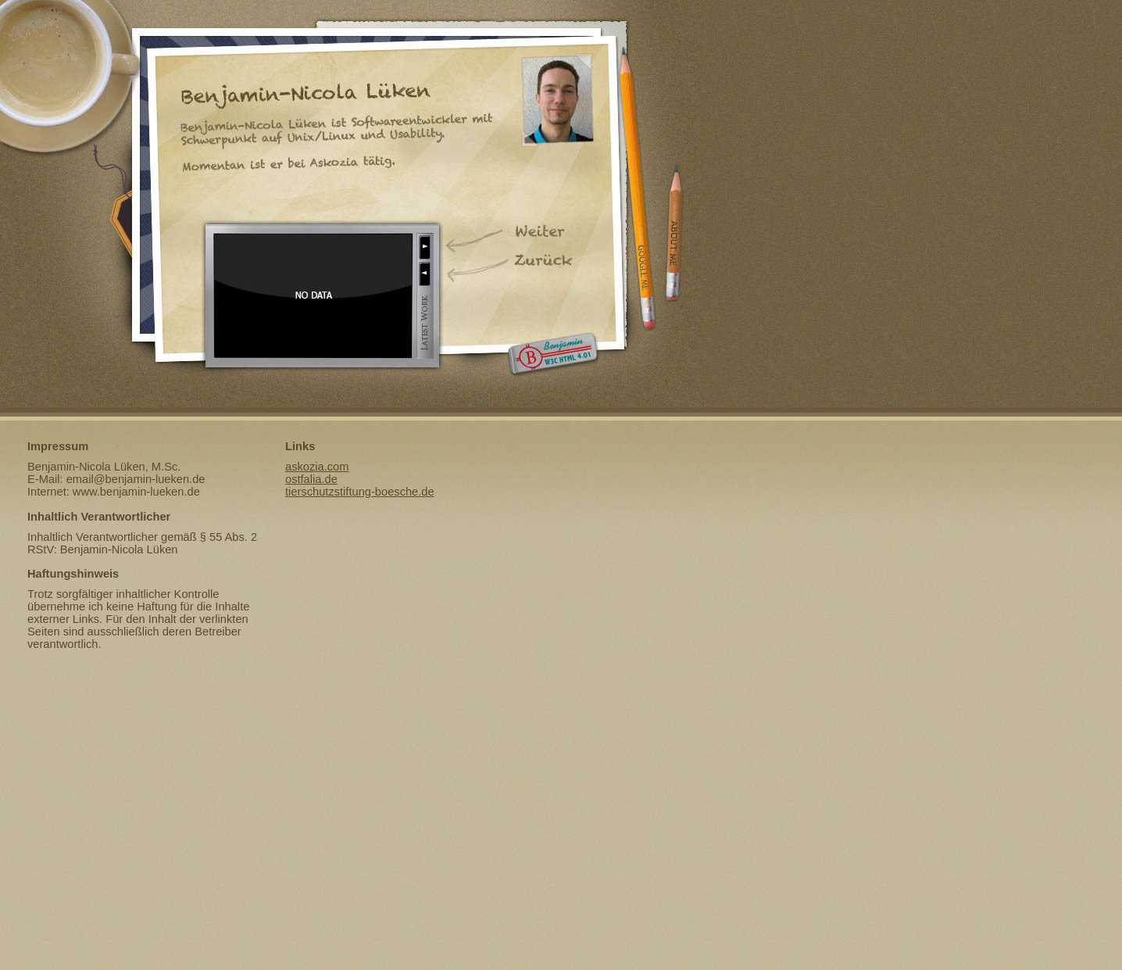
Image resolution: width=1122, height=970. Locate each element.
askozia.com (316, 466)
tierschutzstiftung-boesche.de (359, 491)
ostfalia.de (311, 479)
